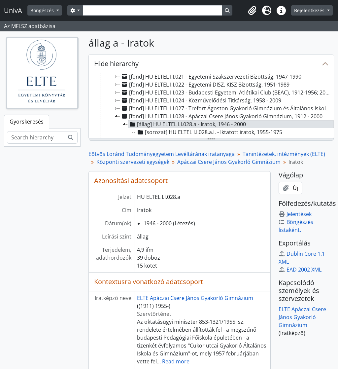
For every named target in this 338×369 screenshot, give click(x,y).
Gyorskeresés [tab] (27, 121)
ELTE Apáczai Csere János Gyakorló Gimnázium (195, 298)
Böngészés (42, 10)
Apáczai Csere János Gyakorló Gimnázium (229, 162)
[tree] (211, 106)
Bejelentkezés (310, 10)
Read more (175, 361)
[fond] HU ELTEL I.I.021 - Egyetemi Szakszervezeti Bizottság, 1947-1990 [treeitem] (210, 77)
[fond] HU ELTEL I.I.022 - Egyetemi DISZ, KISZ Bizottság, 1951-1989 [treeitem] (204, 85)
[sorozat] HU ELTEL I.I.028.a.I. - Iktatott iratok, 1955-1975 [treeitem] (209, 132)
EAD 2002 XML (300, 269)
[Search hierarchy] (35, 137)
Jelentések (295, 214)
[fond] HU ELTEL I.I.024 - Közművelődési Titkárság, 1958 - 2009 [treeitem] (200, 100)
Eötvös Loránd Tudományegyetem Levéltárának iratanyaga (161, 154)
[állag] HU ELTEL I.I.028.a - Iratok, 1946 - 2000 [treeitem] (187, 124)
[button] (252, 10)
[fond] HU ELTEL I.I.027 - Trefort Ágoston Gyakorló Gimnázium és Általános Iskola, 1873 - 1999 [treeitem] (227, 108)
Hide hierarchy (116, 63)
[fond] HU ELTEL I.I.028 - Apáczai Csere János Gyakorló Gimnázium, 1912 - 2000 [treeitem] (221, 116)
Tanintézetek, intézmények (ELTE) (284, 154)
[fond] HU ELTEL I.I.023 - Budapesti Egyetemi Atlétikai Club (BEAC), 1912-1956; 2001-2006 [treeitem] (227, 92)
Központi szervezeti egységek (132, 162)
